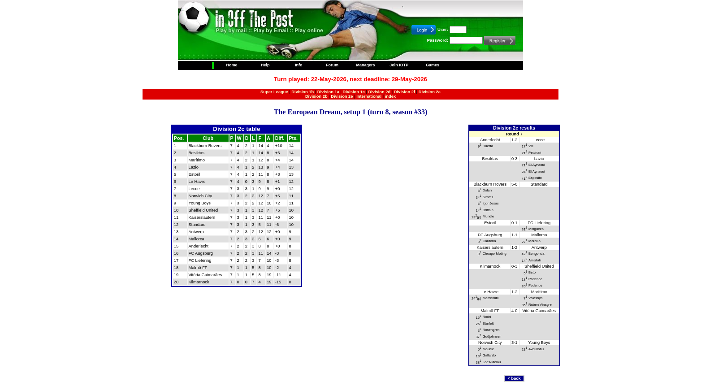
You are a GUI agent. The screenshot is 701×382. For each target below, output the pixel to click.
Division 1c (354, 92)
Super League (274, 92)
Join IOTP (398, 65)
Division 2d (379, 92)
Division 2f (404, 92)
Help (265, 65)
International (368, 96)
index (390, 96)
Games (432, 65)
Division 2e (342, 96)
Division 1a (328, 92)
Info (299, 65)
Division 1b (302, 92)
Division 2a (430, 92)
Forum (332, 65)
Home (231, 65)
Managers (365, 65)
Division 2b (316, 96)
